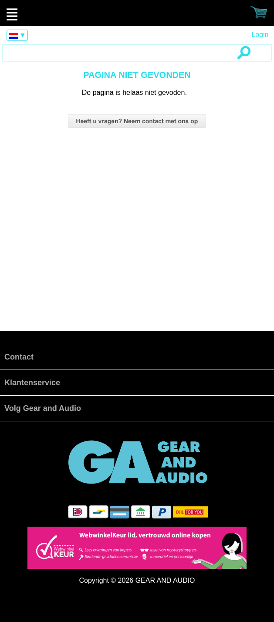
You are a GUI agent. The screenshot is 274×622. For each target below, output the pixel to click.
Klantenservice (32, 382)
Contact (19, 357)
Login (259, 34)
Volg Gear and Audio (42, 408)
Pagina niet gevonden (137, 13)
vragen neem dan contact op (137, 121)
